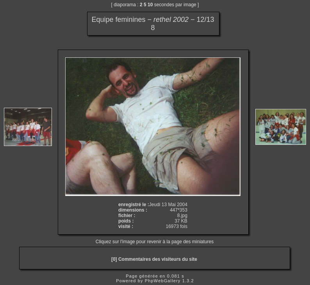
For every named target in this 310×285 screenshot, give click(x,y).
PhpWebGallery (163, 280)
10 (150, 4)
